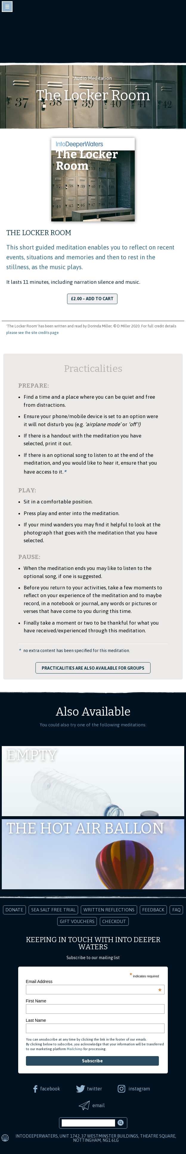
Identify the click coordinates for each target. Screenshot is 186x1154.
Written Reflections (108, 909)
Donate (14, 909)
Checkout (114, 921)
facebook (50, 1088)
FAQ (176, 909)
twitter (94, 1088)
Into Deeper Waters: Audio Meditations (93, 29)
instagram (139, 1088)
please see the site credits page (32, 332)
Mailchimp (75, 1049)
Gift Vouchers (77, 921)
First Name (36, 1001)
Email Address (94, 981)
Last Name (36, 1020)
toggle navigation (7, 6)
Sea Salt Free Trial (53, 909)
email (98, 1105)
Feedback (153, 909)
